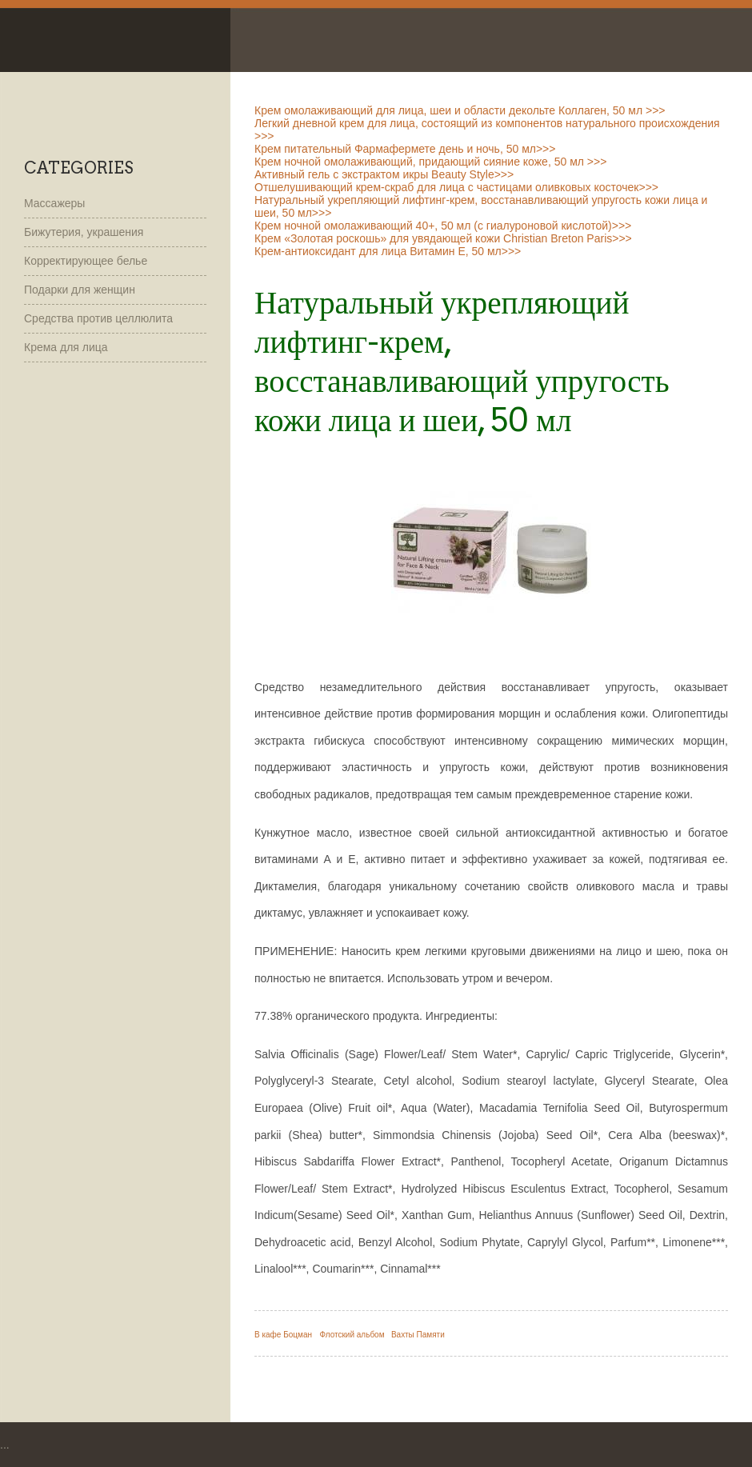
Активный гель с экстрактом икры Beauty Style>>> (384, 174)
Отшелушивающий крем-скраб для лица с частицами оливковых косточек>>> (456, 187)
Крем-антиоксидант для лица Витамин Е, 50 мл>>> (387, 251)
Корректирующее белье (85, 260)
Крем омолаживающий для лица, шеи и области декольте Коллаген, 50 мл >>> (460, 110)
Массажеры (54, 203)
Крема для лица (66, 347)
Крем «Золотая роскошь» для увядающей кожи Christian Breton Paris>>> (443, 238)
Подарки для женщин (79, 289)
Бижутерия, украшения (83, 232)
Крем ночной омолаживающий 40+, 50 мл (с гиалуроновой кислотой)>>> (442, 225)
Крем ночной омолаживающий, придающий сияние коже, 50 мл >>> (430, 161)
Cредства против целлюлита (98, 318)
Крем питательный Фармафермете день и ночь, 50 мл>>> (404, 148)
